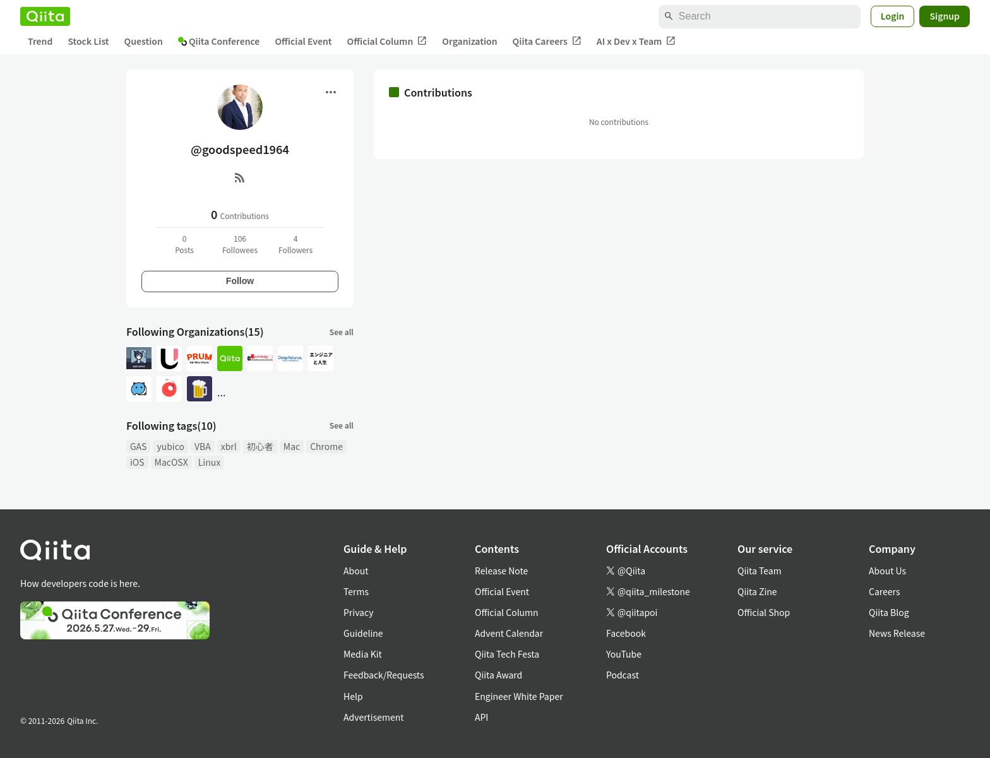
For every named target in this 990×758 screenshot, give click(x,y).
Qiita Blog (889, 612)
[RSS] (240, 177)
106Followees (240, 244)
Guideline (363, 633)
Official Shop (763, 612)
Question (143, 41)
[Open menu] (330, 92)
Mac (291, 446)
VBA (202, 446)
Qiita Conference (219, 41)
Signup (944, 15)
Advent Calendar (509, 633)
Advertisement (373, 717)
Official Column (387, 41)
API (481, 717)
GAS (138, 446)
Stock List (88, 41)
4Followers (295, 244)
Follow (240, 281)
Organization (469, 41)
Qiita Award (498, 674)
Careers (884, 591)
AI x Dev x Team (636, 41)
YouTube (623, 654)
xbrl (229, 446)
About (355, 570)
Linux (209, 462)
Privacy (358, 612)
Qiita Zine (757, 591)
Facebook (626, 633)
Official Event (303, 41)
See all (342, 331)
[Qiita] (45, 16)
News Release (897, 633)
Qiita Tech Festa (507, 654)
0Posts (184, 244)
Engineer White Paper (519, 696)
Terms (356, 591)
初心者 (260, 446)
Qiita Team (759, 570)
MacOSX (171, 462)
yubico (170, 446)
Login (893, 15)
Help (353, 696)
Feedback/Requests (383, 674)
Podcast (622, 674)
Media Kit (362, 654)
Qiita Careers (547, 41)
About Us (887, 570)
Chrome (326, 446)
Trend (40, 41)
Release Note (501, 570)
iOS (137, 462)
